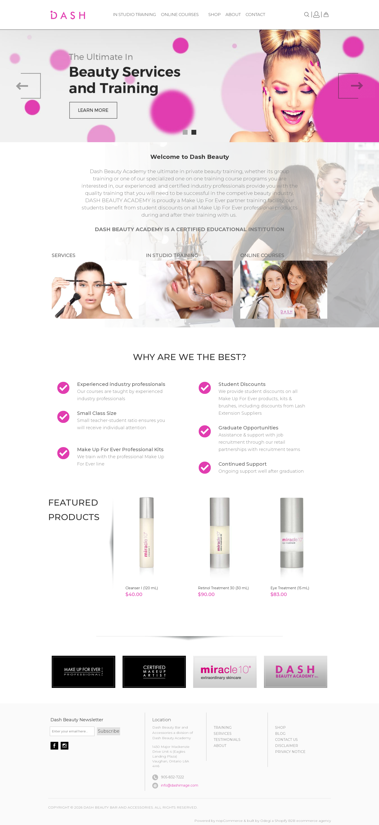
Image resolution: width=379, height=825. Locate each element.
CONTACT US (286, 739)
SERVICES (223, 733)
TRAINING (223, 727)
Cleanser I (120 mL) (141, 588)
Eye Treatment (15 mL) (289, 588)
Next (356, 86)
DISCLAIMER (286, 746)
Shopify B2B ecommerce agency (303, 820)
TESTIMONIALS (227, 739)
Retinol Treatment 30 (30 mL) (223, 588)
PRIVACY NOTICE (290, 752)
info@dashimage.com (179, 785)
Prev (22, 86)
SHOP (280, 727)
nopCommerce (229, 820)
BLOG (280, 733)
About (220, 746)
